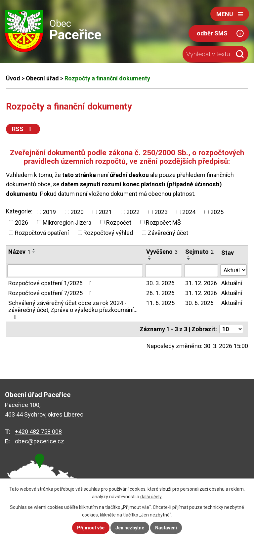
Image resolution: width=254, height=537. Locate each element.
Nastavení (166, 527)
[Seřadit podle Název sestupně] (34, 252)
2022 (133, 211)
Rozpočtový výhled (108, 232)
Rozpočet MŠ (163, 222)
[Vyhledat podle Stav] (233, 270)
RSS (23, 128)
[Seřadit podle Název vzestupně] (34, 249)
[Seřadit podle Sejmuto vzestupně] (188, 256)
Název (19, 251)
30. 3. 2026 (160, 283)
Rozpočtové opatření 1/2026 (51, 283)
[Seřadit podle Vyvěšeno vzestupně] (149, 256)
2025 (217, 211)
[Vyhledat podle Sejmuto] (201, 270)
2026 (21, 222)
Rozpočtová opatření (42, 232)
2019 (49, 211)
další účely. (151, 496)
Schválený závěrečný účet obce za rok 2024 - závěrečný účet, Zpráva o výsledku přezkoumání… (73, 309)
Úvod (13, 78)
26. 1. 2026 (160, 293)
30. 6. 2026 (199, 302)
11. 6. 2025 (160, 302)
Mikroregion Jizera (67, 222)
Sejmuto (199, 251)
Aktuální (231, 283)
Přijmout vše (91, 527)
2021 (105, 211)
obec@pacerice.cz (39, 441)
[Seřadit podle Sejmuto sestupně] (188, 259)
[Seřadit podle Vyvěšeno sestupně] (149, 259)
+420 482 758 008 (38, 431)
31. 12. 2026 (201, 283)
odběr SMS (212, 33)
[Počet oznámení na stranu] (231, 329)
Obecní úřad (42, 78)
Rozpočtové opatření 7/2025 (51, 293)
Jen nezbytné (129, 527)
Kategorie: (19, 211)
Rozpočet (118, 222)
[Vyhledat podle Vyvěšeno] (163, 270)
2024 (188, 211)
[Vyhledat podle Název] (75, 270)
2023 (161, 211)
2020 (77, 211)
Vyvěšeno (162, 251)
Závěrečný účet (168, 232)
